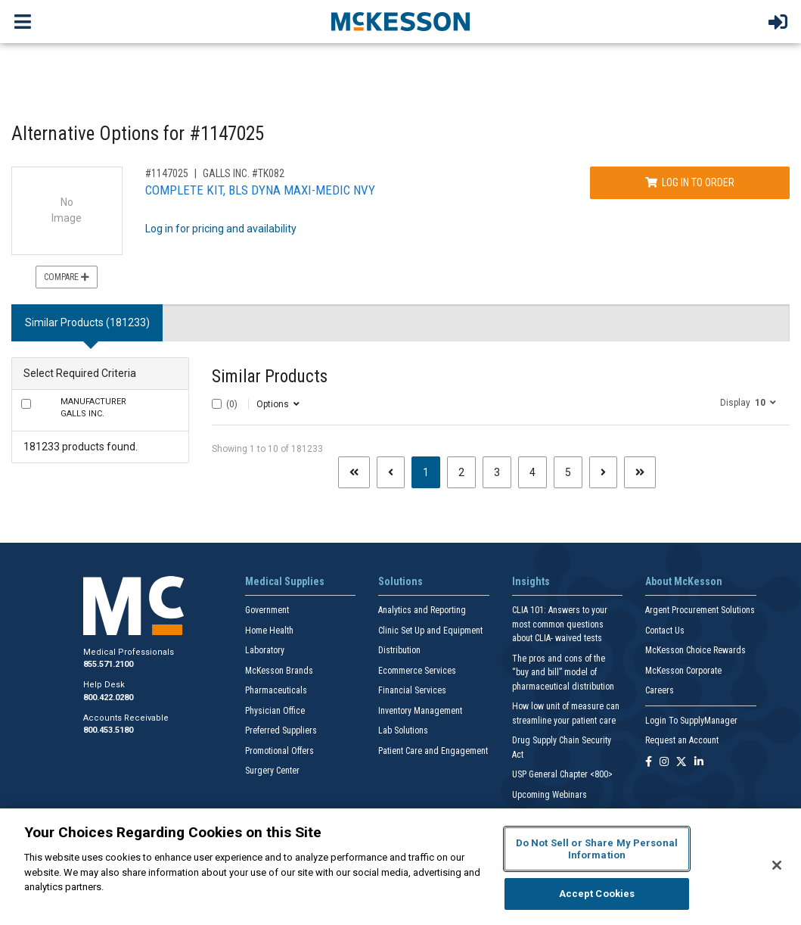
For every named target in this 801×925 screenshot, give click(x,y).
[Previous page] (391, 472)
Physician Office (275, 710)
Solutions (400, 581)
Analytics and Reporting (422, 610)
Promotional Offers (279, 751)
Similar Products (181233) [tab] (87, 322)
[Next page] (603, 472)
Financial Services (412, 690)
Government (267, 610)
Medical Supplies (284, 581)
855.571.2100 (108, 664)
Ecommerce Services (417, 670)
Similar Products (270, 376)
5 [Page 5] (568, 472)
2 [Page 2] (461, 472)
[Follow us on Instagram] (664, 762)
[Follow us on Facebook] (648, 762)
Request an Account (682, 740)
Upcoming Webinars (549, 795)
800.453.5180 (108, 730)
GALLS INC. (93, 408)
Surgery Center (272, 770)
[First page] (354, 472)
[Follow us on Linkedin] (698, 762)
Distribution (399, 650)
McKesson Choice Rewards (695, 650)
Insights (531, 581)
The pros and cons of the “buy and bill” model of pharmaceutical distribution (563, 672)
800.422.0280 (108, 697)
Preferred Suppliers (281, 730)
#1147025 (166, 173)
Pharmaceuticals (276, 690)
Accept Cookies (597, 893)
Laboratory (264, 650)
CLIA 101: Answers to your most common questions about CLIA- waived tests (559, 624)
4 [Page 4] (532, 472)
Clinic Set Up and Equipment (430, 630)
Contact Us (665, 630)
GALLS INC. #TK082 (243, 173)
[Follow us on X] (681, 762)
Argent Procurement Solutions (700, 610)
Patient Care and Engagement (433, 751)
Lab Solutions (403, 730)
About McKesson (683, 581)
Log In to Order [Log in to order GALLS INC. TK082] (689, 182)
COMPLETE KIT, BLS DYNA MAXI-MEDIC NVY (260, 190)
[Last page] (640, 472)
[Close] (776, 865)
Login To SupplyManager (691, 720)
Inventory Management (420, 710)
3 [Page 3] (497, 472)
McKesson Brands (279, 670)
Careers (659, 690)
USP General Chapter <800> (562, 774)
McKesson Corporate (683, 670)
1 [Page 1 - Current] (431, 471)
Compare (66, 277)
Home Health (269, 630)
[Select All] (217, 404)
